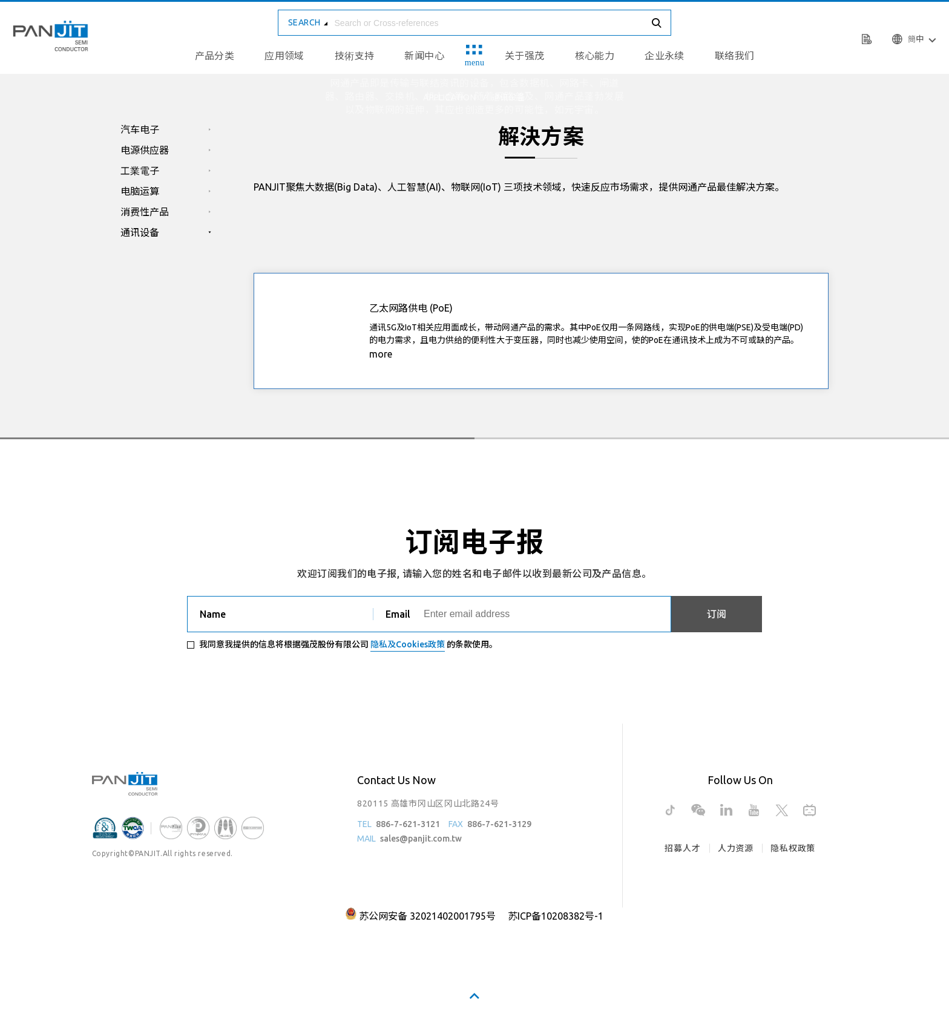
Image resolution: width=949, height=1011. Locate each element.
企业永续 (665, 55)
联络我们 (735, 55)
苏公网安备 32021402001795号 (427, 916)
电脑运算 (139, 191)
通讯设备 (139, 232)
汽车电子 (139, 129)
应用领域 (284, 55)
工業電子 (139, 170)
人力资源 (736, 848)
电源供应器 (144, 150)
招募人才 (682, 848)
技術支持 (355, 55)
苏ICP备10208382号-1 (555, 916)
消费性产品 (144, 211)
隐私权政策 (792, 848)
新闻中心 (424, 55)
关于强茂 (525, 55)
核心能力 (595, 55)
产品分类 (215, 55)
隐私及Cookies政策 (407, 644)
